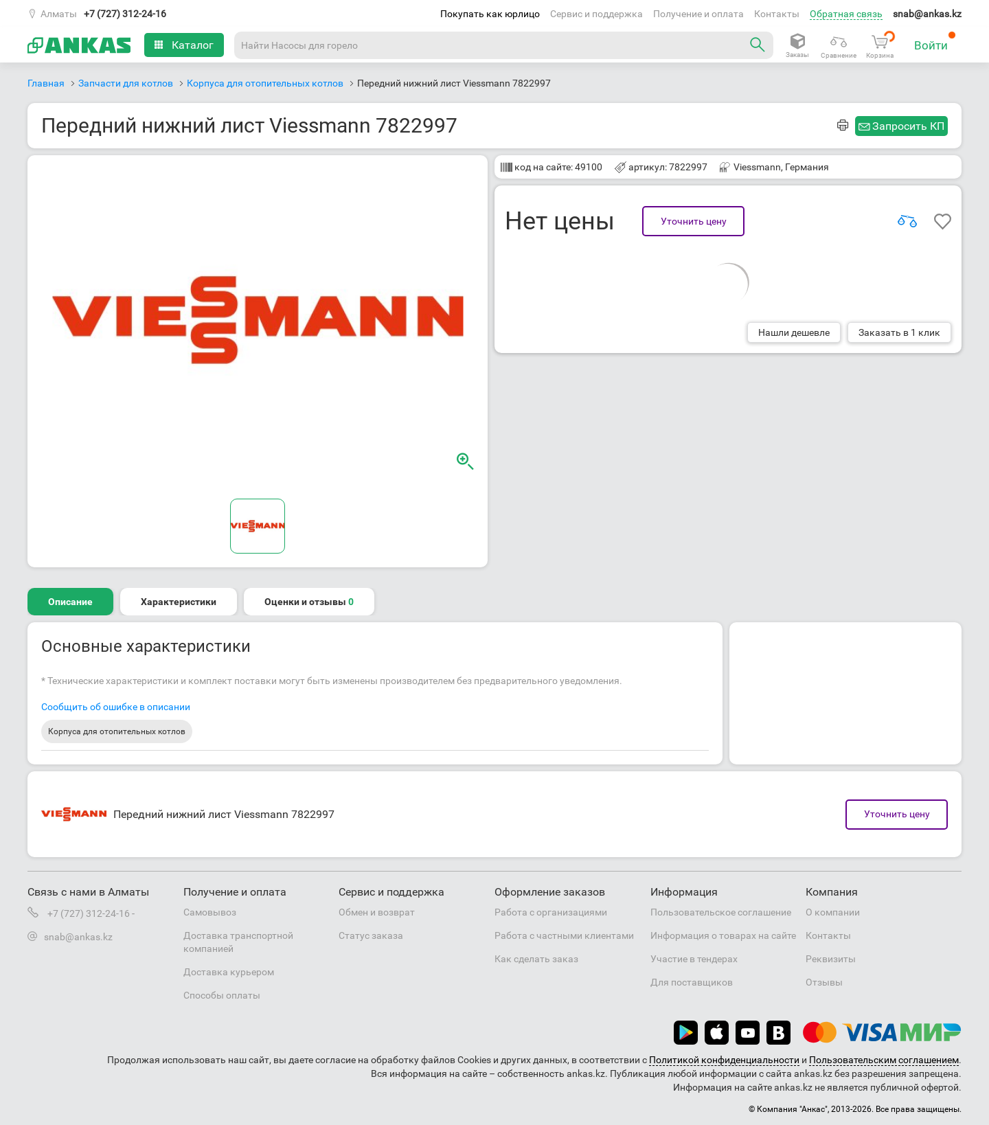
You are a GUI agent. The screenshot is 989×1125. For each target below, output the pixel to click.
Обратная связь (846, 13)
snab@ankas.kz (927, 13)
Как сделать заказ (536, 958)
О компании (833, 912)
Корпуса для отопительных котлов (116, 731)
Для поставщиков (691, 982)
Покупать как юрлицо (490, 13)
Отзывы (824, 982)
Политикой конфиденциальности (724, 1059)
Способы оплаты (221, 995)
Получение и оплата (698, 13)
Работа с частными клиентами (564, 935)
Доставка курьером (228, 971)
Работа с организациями (550, 912)
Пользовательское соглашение (720, 912)
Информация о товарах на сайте (723, 935)
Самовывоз (209, 912)
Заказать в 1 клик (899, 332)
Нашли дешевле (794, 332)
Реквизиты (831, 958)
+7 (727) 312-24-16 (125, 13)
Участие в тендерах (694, 958)
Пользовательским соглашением (884, 1059)
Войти (935, 41)
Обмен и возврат (377, 912)
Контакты (776, 13)
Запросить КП (908, 126)
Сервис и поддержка (596, 13)
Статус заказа (371, 935)
